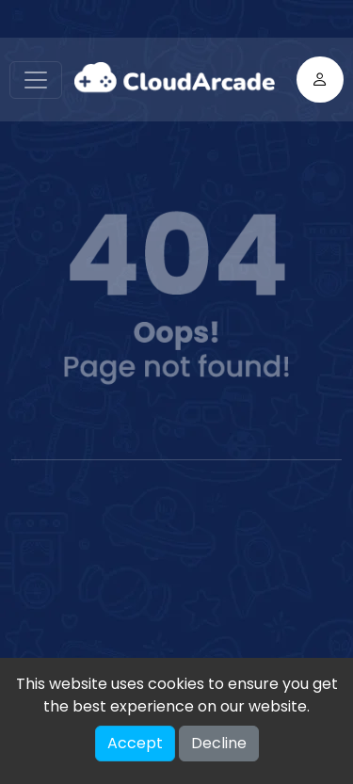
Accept (135, 743)
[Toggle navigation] (35, 80)
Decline (219, 743)
